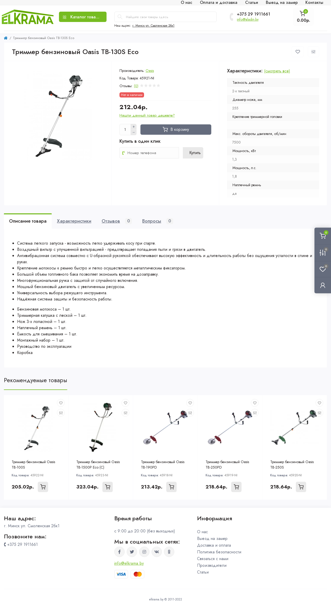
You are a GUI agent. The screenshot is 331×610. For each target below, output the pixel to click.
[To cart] (43, 487)
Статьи (203, 572)
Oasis (150, 70)
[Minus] (134, 132)
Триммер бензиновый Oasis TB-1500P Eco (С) (98, 464)
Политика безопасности (219, 552)
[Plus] (134, 127)
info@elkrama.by (129, 563)
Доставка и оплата (214, 545)
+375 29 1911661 (253, 14)
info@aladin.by (248, 19)
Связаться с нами (212, 559)
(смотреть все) (277, 71)
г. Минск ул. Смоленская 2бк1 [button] (153, 25)
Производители (212, 565)
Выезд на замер (212, 538)
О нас (202, 532)
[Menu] (82, 17)
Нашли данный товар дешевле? (147, 115)
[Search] (120, 17)
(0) (136, 86)
